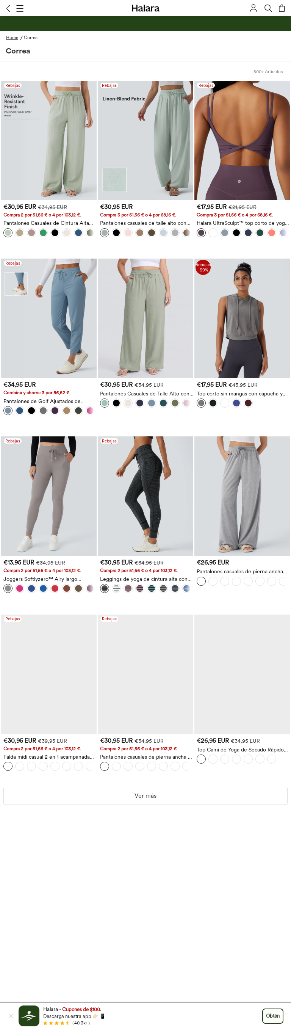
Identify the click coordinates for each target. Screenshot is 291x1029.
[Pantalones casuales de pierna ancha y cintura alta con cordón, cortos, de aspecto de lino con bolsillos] (145, 674)
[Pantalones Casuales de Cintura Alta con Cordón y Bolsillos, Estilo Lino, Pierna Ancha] (49, 140)
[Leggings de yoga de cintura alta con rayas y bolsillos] (145, 496)
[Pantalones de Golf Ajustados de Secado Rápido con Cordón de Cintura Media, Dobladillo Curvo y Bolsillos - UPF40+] (49, 318)
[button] (8, 8)
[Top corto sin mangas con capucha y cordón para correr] (242, 318)
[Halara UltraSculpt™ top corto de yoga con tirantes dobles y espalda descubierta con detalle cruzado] (242, 140)
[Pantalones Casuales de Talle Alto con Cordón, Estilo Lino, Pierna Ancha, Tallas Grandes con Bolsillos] (145, 318)
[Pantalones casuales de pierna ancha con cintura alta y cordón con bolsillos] (242, 496)
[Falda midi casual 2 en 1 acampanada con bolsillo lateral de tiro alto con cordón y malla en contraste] (49, 674)
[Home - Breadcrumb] (15, 37)
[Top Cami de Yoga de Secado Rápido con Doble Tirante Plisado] (242, 674)
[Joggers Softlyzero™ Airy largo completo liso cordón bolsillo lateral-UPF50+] (49, 496)
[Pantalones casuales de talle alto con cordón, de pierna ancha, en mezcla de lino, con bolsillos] (145, 140)
